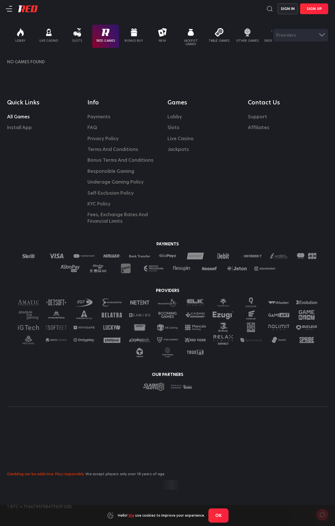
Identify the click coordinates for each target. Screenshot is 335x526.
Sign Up (314, 8)
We (131, 515)
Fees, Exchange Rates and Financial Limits (118, 218)
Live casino (181, 139)
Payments (98, 117)
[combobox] (300, 35)
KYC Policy (98, 204)
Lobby (175, 117)
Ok (218, 515)
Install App (19, 128)
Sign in (288, 8)
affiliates (258, 128)
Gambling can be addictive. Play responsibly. (46, 474)
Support (257, 117)
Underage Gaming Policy (115, 182)
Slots (173, 128)
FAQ (92, 128)
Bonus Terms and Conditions (120, 160)
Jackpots (178, 149)
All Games (18, 117)
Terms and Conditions (112, 149)
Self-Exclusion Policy (110, 193)
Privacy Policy (103, 139)
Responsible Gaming (110, 171)
